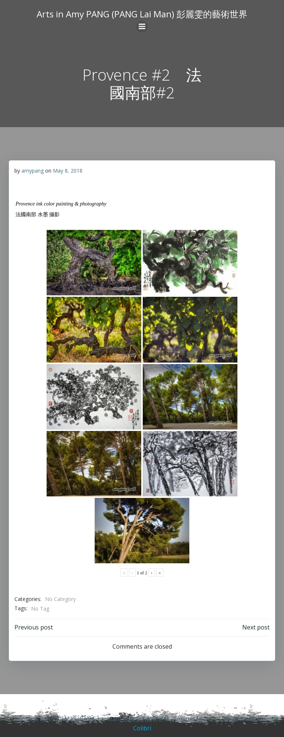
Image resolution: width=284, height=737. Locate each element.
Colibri (142, 728)
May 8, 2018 (67, 170)
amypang (32, 170)
